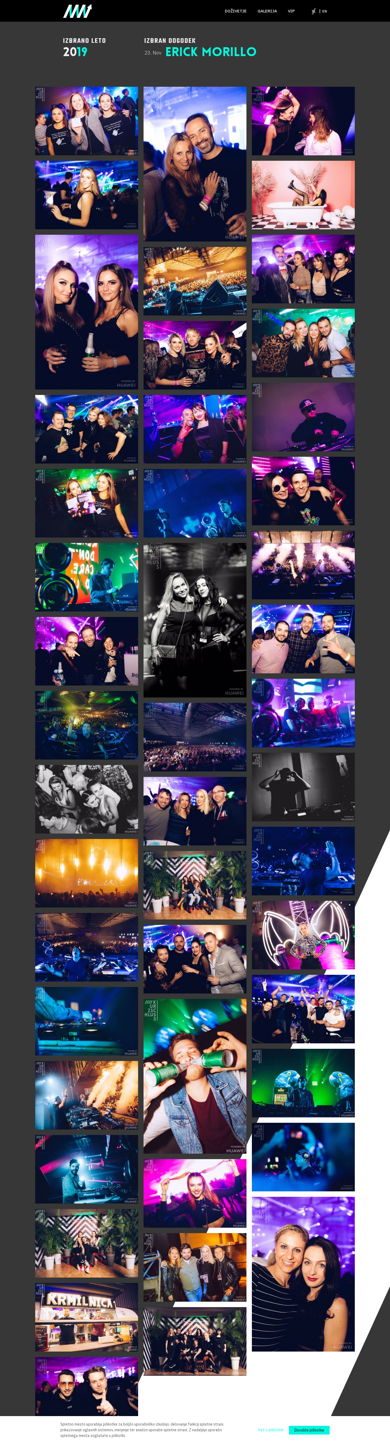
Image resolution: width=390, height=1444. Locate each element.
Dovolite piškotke (309, 1430)
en (324, 11)
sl (314, 11)
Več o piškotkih (271, 1429)
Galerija (267, 11)
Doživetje (236, 11)
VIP (291, 11)
